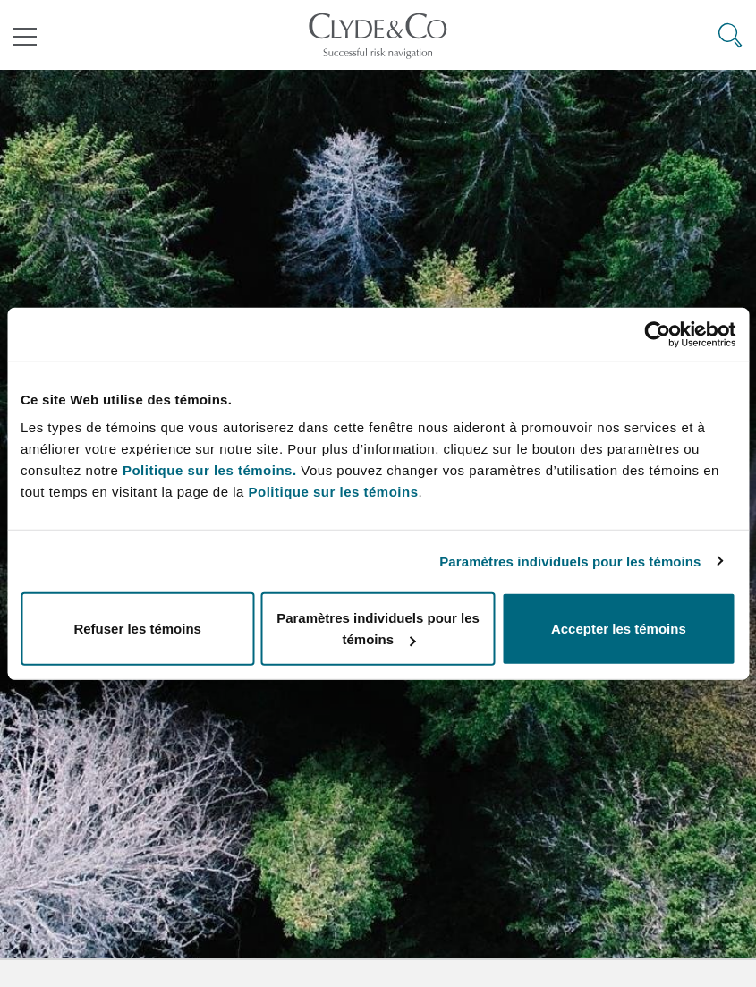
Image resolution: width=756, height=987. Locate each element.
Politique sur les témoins (333, 491)
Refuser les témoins (137, 628)
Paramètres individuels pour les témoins (570, 560)
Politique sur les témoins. (210, 470)
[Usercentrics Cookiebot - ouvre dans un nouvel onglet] (657, 333)
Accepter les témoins (618, 628)
